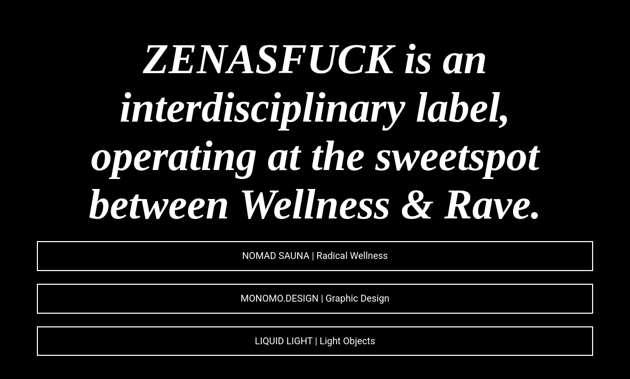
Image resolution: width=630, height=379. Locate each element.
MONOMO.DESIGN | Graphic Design (315, 298)
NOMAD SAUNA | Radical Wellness (315, 255)
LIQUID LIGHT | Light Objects (315, 340)
